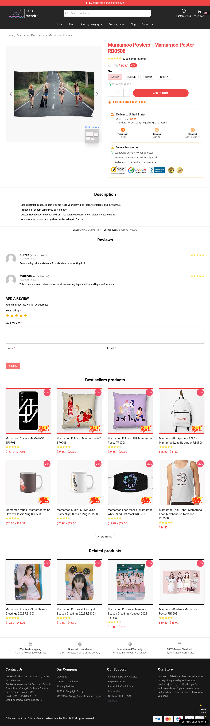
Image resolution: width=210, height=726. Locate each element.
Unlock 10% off (203, 711)
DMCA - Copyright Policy (70, 691)
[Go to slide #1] (45, 153)
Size (110, 71)
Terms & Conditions (67, 681)
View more (105, 537)
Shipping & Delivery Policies (122, 676)
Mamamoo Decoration (31, 35)
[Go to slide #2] (63, 153)
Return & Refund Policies (121, 686)
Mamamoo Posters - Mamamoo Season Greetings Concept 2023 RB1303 (127, 613)
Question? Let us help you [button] (194, 722)
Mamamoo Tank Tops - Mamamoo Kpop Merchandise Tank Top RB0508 (180, 514)
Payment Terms (116, 681)
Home (9, 35)
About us (62, 676)
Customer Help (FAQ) (119, 696)
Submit (13, 365)
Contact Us (114, 691)
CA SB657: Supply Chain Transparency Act (80, 696)
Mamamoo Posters (60, 35)
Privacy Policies (65, 686)
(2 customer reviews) (134, 58)
